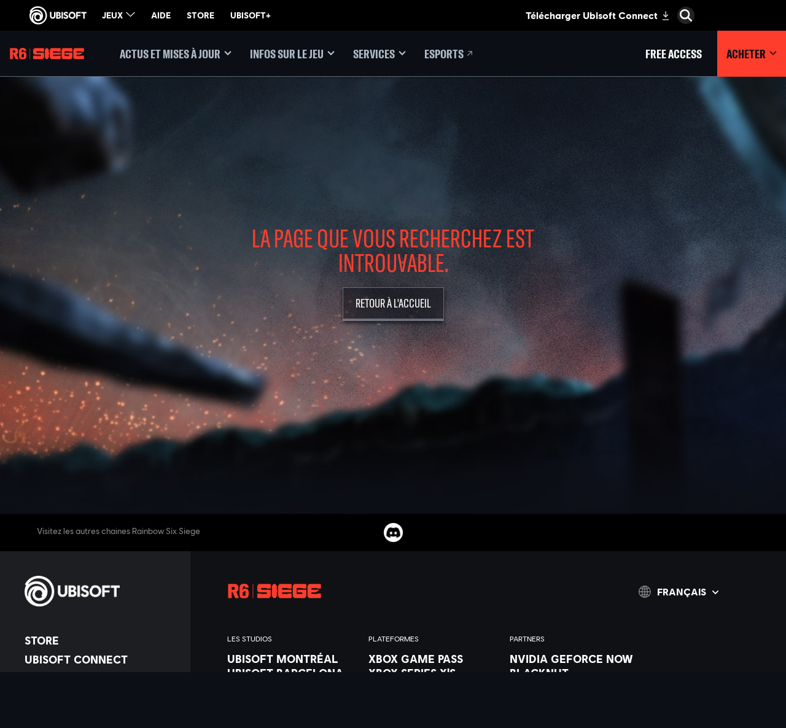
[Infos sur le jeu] (292, 53)
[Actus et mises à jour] (176, 53)
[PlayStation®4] (432, 715)
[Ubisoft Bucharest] (291, 701)
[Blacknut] (574, 673)
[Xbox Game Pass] (432, 658)
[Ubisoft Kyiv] (291, 715)
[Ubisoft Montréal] (291, 658)
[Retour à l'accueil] (393, 304)
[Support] (101, 716)
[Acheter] (751, 53)
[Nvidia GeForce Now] (574, 658)
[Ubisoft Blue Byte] (291, 687)
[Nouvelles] (101, 697)
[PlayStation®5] (432, 701)
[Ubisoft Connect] (101, 659)
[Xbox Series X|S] (432, 673)
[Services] (379, 53)
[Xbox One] (432, 687)
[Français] (678, 591)
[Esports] (449, 54)
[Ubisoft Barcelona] (291, 673)
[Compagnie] (101, 678)
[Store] (101, 640)
